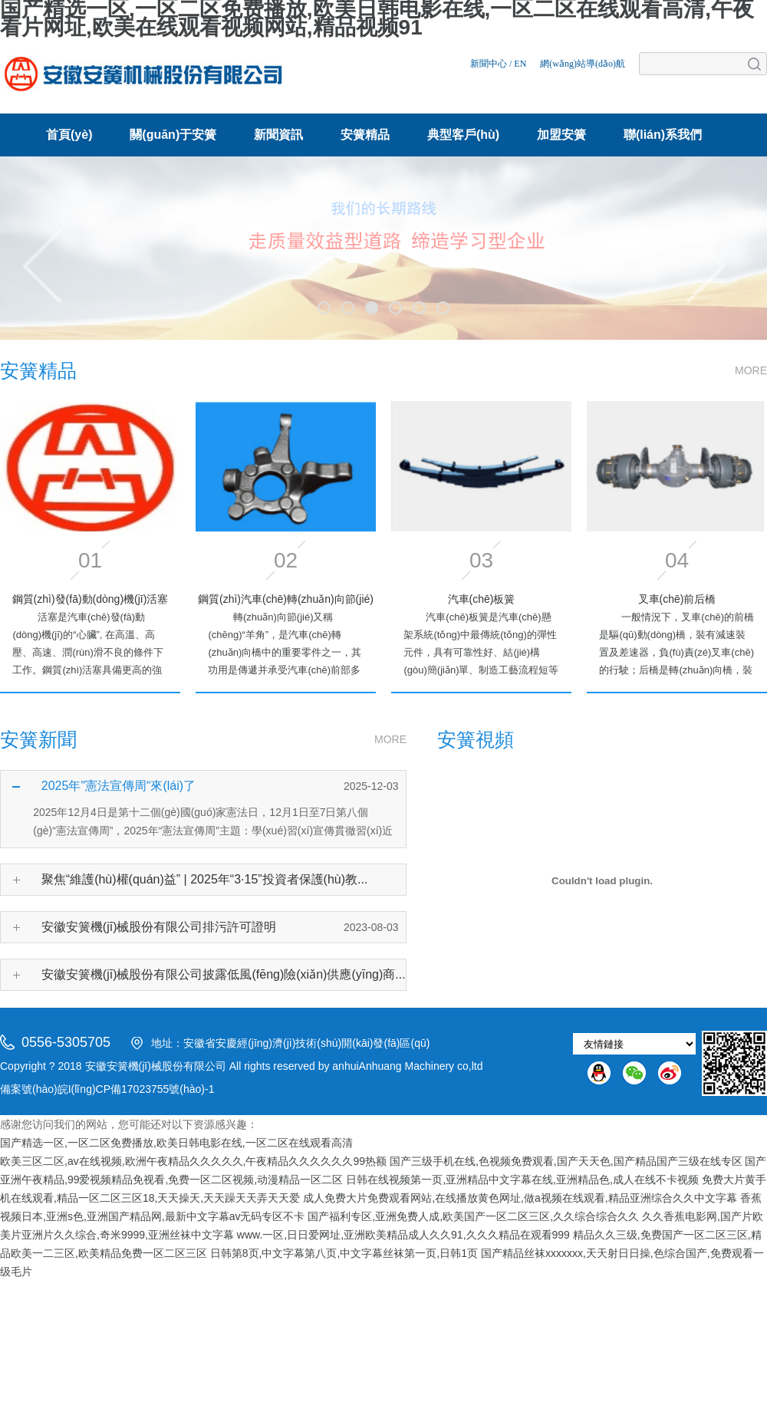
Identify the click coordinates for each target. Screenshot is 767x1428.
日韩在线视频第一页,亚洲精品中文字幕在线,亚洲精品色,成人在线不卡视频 (522, 1179)
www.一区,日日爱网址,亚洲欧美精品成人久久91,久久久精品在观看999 (403, 1235)
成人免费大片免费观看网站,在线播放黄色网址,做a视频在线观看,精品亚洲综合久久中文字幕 (519, 1198)
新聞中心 (488, 63)
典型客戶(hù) (463, 134)
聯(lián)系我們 (663, 134)
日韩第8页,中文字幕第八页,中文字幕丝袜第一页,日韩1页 (344, 1253)
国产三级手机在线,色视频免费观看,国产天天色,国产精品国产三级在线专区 (566, 1161)
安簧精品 (365, 134)
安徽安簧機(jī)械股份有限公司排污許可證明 (159, 926)
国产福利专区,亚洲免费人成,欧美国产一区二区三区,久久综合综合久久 (473, 1216)
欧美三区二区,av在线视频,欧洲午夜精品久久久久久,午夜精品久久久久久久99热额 (193, 1161)
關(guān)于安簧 (173, 134)
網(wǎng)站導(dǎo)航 (582, 63)
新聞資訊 (278, 134)
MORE (751, 370)
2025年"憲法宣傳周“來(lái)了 (118, 785)
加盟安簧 (561, 134)
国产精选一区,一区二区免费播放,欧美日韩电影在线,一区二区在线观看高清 (176, 1143)
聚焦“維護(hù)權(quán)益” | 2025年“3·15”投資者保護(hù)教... (204, 879)
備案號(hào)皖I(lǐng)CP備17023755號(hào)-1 (107, 1089)
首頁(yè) (69, 134)
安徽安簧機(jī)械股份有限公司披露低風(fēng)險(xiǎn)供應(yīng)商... (223, 974)
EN (520, 63)
